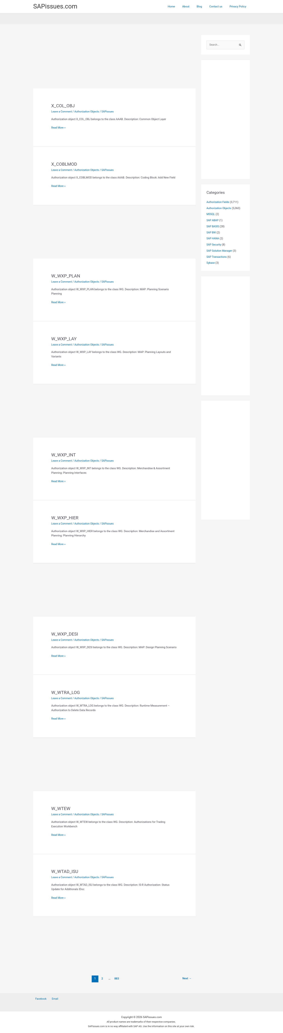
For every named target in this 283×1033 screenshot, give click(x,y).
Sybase (210, 263)
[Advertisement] (114, 61)
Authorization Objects (88, 111)
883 (116, 978)
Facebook (39, 999)
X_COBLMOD (65, 164)
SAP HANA (213, 238)
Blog (204, 6)
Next (186, 978)
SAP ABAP (212, 220)
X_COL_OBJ (63, 105)
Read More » (58, 127)
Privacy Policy (238, 6)
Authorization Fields (218, 202)
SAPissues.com (55, 6)
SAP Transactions (217, 257)
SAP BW (211, 232)
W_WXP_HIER (65, 517)
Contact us (218, 6)
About (192, 6)
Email (51, 999)
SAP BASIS (213, 226)
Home (179, 6)
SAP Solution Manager (220, 251)
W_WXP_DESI (65, 634)
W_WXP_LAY (64, 338)
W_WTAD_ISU (65, 871)
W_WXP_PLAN (66, 275)
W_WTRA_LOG (66, 692)
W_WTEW (61, 808)
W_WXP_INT (64, 454)
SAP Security (214, 245)
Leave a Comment (62, 111)
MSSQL (210, 214)
